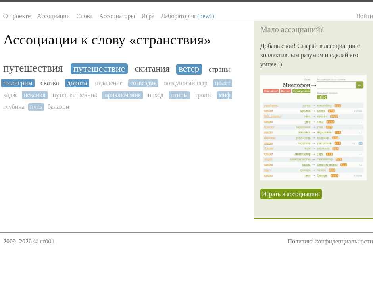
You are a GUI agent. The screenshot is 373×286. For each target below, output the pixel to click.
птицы (179, 94)
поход (155, 94)
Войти (364, 16)
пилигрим (18, 83)
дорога (77, 83)
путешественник (75, 94)
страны (219, 69)
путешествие (99, 68)
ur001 (47, 241)
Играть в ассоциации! (291, 194)
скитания (152, 68)
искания (35, 94)
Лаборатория (187, 16)
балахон (58, 106)
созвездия (143, 82)
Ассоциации (53, 16)
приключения (122, 94)
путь (36, 106)
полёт (222, 82)
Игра (147, 16)
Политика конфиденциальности (330, 241)
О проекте (17, 16)
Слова (84, 16)
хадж (10, 94)
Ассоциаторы (117, 16)
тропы (203, 94)
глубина (14, 106)
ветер (189, 68)
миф (224, 94)
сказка (49, 83)
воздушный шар (186, 82)
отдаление (109, 82)
